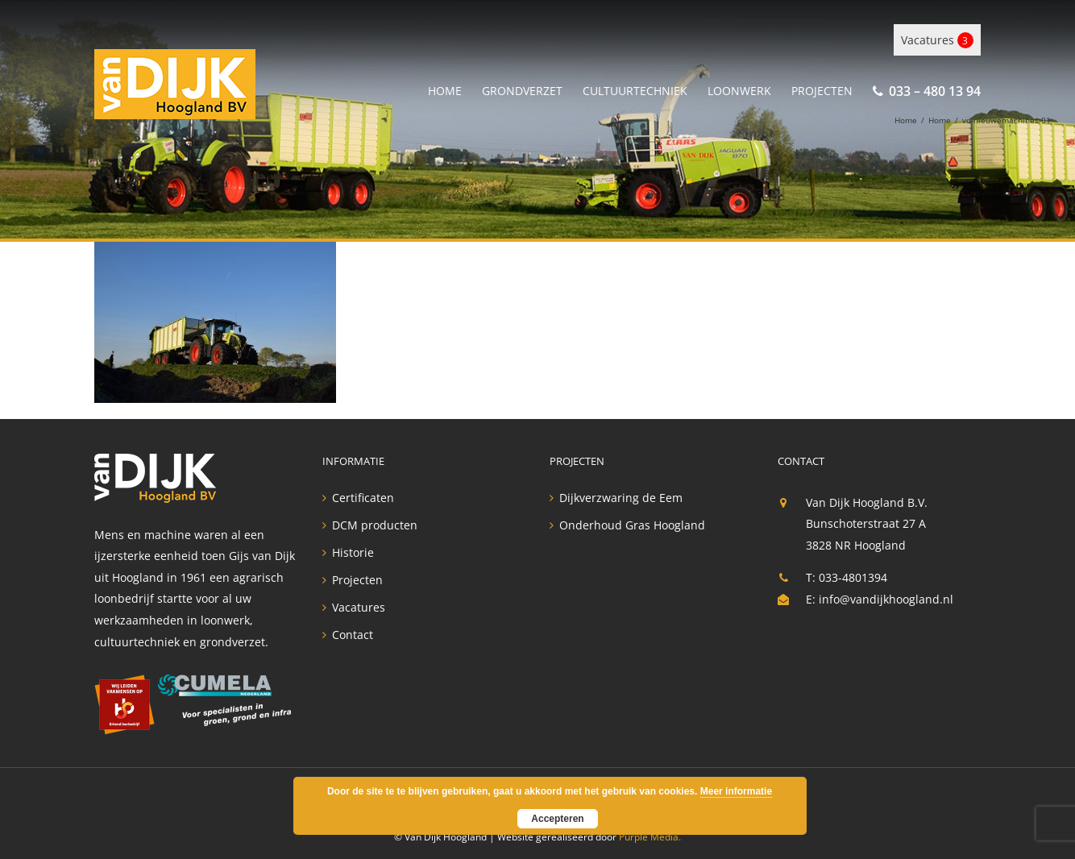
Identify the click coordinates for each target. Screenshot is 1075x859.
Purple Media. (650, 837)
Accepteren (557, 818)
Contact (352, 635)
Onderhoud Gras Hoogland (632, 525)
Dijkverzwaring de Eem (621, 498)
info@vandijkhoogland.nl (886, 599)
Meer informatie (736, 791)
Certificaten (363, 498)
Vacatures (937, 40)
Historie (353, 552)
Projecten (357, 580)
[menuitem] (455, 88)
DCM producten (374, 525)
